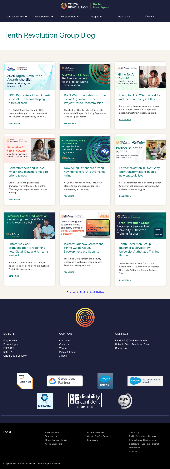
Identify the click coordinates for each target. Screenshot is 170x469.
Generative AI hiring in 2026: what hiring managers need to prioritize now (28, 171)
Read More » (14, 124)
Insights (96, 16)
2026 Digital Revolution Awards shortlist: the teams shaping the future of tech (29, 99)
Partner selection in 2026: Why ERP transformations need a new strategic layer (139, 171)
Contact (149, 16)
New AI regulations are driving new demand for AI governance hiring (84, 171)
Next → (100, 291)
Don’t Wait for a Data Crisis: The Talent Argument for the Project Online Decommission (85, 99)
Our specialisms (17, 16)
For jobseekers (70, 16)
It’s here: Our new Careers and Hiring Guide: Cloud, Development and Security (84, 247)
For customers (44, 16)
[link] (11, 340)
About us (123, 16)
